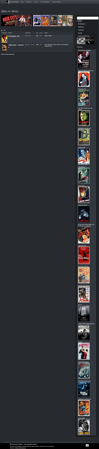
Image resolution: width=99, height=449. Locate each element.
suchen (79, 21)
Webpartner (81, 27)
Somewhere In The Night (84, 50)
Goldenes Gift (81, 147)
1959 (37, 44)
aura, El (80, 304)
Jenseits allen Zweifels (84, 285)
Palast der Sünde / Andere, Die (86, 70)
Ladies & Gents (56, 2)
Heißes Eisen (81, 185)
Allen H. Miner (48, 35)
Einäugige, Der (14, 36)
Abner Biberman (49, 44)
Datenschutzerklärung (83, 36)
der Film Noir (14, 2)
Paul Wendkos (64, 44)
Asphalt (80, 342)
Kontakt (80, 33)
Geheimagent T (82, 167)
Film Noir (29, 2)
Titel (10, 32)
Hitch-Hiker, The (82, 245)
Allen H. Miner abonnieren (7, 54)
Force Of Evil (81, 418)
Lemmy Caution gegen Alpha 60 (86, 323)
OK (87, 445)
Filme (36, 2)
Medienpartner (81, 24)
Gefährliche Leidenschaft (84, 399)
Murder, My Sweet (82, 205)
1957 (37, 35)
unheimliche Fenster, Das (84, 128)
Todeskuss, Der (82, 89)
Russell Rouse (48, 46)
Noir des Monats (45, 2)
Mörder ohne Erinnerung (84, 381)
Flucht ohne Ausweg (83, 362)
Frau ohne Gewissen (83, 266)
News (22, 2)
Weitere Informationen (20, 448)
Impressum (81, 30)
